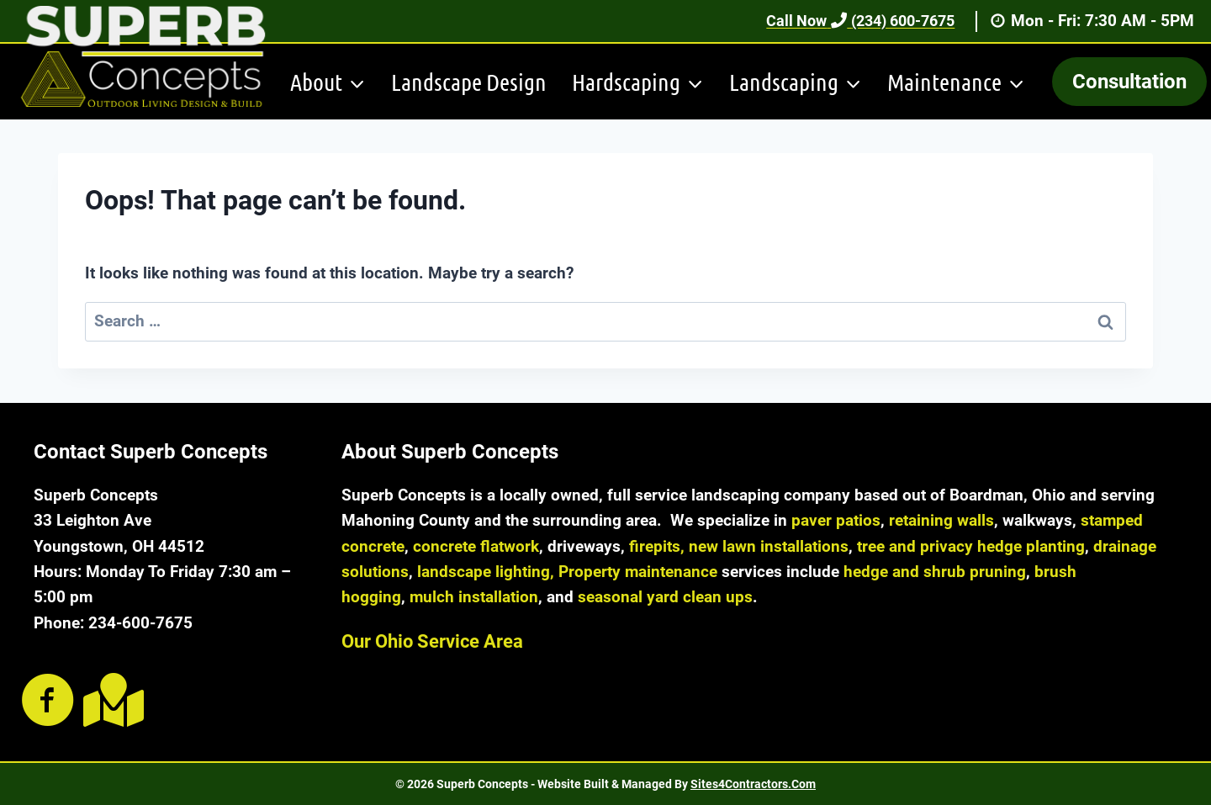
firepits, (657, 546)
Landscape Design (469, 81)
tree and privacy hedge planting (971, 546)
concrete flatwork (476, 546)
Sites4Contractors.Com (753, 784)
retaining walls (941, 520)
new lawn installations (769, 546)
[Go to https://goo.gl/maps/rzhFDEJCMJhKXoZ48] (110, 700)
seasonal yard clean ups (665, 596)
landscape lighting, (485, 571)
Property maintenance (637, 571)
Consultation (1129, 81)
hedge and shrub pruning (934, 571)
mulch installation (474, 596)
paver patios (835, 520)
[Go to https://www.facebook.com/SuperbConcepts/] (48, 702)
